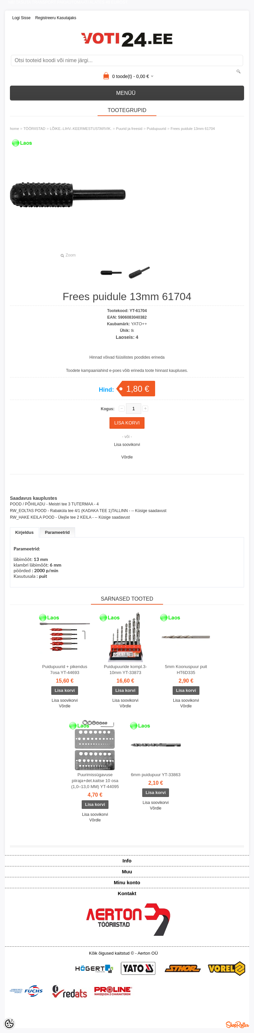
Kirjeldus (24, 532)
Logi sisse (21, 18)
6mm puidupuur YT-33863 (156, 774)
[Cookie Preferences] (9, 1024)
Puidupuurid (156, 129)
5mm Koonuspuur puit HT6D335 (186, 669)
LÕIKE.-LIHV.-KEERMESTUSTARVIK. (81, 129)
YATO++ (139, 323)
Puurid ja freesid (129, 129)
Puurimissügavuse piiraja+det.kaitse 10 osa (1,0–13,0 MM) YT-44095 (95, 780)
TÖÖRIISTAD (34, 129)
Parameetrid (57, 532)
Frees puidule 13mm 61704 (193, 129)
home (14, 129)
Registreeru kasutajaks (55, 18)
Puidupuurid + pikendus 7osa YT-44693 (64, 669)
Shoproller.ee (237, 1024)
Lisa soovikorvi (127, 444)
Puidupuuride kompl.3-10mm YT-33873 (125, 669)
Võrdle (127, 457)
